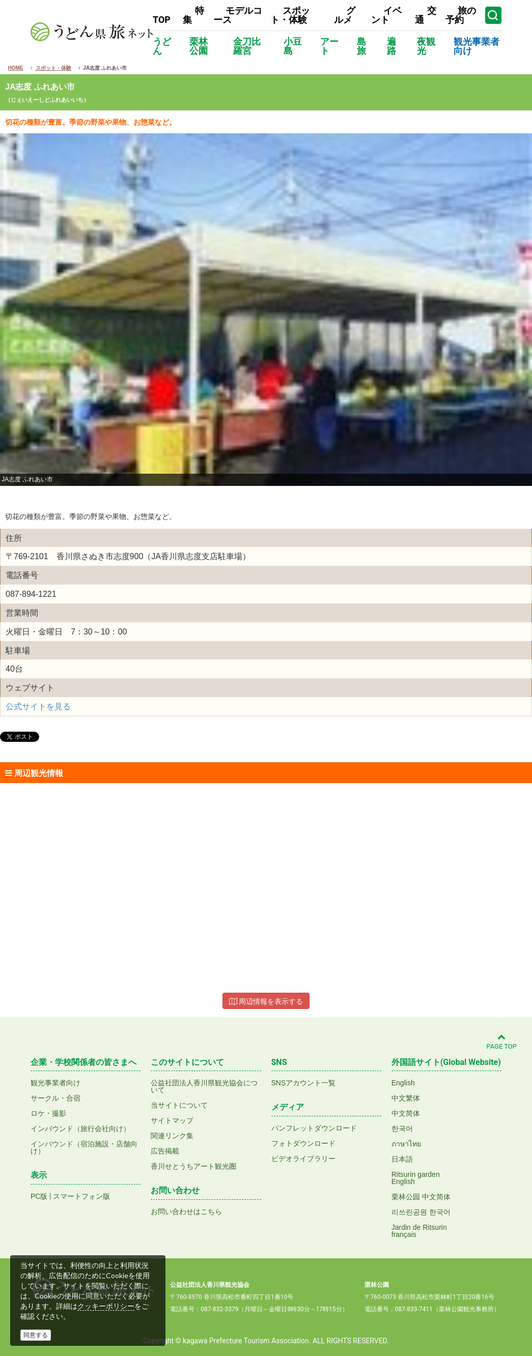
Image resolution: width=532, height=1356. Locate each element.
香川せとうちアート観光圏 (193, 1166)
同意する (35, 1335)
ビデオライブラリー (303, 1159)
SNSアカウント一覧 (303, 1083)
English (403, 1083)
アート (329, 46)
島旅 (361, 46)
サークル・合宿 (55, 1098)
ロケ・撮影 (48, 1113)
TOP (162, 19)
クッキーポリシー (105, 1306)
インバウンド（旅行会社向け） (80, 1128)
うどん (162, 46)
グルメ (344, 15)
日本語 (402, 1159)
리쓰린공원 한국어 (421, 1212)
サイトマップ (172, 1120)
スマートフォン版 (81, 1196)
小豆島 (293, 46)
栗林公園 (198, 46)
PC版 (39, 1196)
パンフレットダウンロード (314, 1128)
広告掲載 (165, 1151)
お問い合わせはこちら (186, 1211)
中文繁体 (405, 1098)
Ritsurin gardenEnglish (415, 1178)
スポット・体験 (290, 15)
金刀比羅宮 (247, 46)
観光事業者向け (476, 46)
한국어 (402, 1128)
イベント (386, 15)
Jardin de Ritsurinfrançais (419, 1230)
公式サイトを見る (38, 706)
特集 (193, 15)
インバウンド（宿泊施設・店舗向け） (84, 1147)
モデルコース (237, 15)
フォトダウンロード (303, 1143)
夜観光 (426, 46)
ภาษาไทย (406, 1144)
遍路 (391, 46)
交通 (425, 15)
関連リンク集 (172, 1136)
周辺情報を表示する (266, 1001)
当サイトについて (179, 1105)
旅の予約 (460, 15)
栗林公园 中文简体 (421, 1197)
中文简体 (405, 1113)
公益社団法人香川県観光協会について (204, 1086)
